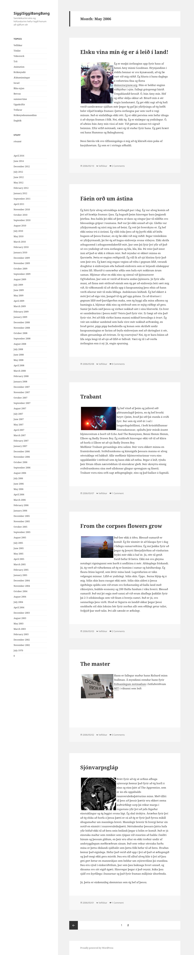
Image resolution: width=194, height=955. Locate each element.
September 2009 (22, 274)
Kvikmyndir (20, 72)
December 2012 (22, 166)
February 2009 (21, 311)
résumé (17, 141)
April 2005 (19, 559)
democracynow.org (125, 85)
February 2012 (21, 187)
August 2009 (20, 279)
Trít (16, 61)
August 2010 (20, 225)
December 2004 (22, 580)
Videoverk (19, 56)
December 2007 (22, 386)
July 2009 (18, 284)
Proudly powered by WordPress (96, 947)
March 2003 (20, 628)
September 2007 (22, 403)
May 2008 (18, 360)
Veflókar (18, 45)
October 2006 (20, 462)
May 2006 (18, 489)
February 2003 (21, 634)
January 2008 (20, 381)
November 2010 (22, 209)
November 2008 (22, 327)
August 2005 (20, 537)
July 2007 (18, 413)
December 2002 (22, 639)
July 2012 (18, 171)
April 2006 (19, 494)
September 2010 (22, 220)
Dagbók (17, 120)
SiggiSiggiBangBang (32, 13)
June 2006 (19, 483)
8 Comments (118, 363)
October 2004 (20, 591)
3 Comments (118, 734)
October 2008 (20, 333)
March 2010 (20, 241)
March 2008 (20, 370)
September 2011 (22, 198)
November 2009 (22, 263)
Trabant (90, 396)
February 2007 (21, 440)
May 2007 (18, 424)
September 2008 (22, 338)
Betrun (17, 93)
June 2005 (19, 548)
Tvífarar (18, 109)
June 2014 (19, 161)
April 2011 (19, 204)
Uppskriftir (19, 104)
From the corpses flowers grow (121, 525)
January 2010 (20, 252)
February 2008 (21, 376)
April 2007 (19, 429)
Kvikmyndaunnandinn (25, 115)
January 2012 (20, 193)
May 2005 (18, 553)
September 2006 (22, 467)
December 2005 (22, 516)
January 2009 (20, 317)
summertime (20, 99)
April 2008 (19, 365)
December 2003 (22, 612)
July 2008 (18, 349)
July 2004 (18, 602)
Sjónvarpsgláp (99, 767)
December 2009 (22, 257)
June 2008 (19, 354)
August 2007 (20, 408)
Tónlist (17, 50)
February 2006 (21, 505)
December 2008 (22, 322)
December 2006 (22, 451)
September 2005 (22, 532)
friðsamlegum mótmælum (130, 684)
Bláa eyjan (19, 88)
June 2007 (19, 419)
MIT (116, 688)
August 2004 (20, 596)
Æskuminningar (22, 77)
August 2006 (20, 473)
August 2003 (20, 618)
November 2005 (22, 521)
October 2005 (20, 526)
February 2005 (21, 569)
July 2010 (18, 231)
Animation (19, 66)
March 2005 (20, 564)
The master (95, 663)
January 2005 (20, 575)
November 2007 (22, 392)
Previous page (73, 925)
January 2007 (20, 446)
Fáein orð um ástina (106, 198)
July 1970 (18, 650)
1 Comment (118, 493)
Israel (17, 82)
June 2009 (19, 290)
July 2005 (18, 542)
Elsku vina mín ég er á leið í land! (124, 51)
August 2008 (20, 343)
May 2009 (18, 295)
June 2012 (19, 177)
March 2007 (20, 435)
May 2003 (18, 623)
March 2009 (20, 306)
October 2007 (20, 397)
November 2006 (22, 456)
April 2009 (19, 300)
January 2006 (20, 510)
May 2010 (18, 236)
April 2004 (19, 607)
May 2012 (18, 182)
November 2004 (22, 585)
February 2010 (21, 247)
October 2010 (20, 214)
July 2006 (18, 478)
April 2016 (19, 155)
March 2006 (20, 499)
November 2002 (22, 645)
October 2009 (20, 268)
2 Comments (118, 165)
